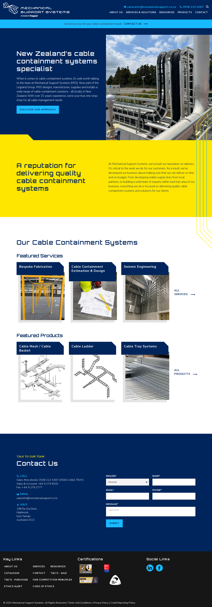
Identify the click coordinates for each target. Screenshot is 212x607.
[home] (36, 9)
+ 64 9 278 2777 (32, 487)
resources (166, 12)
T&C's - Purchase (16, 579)
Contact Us (133, 24)
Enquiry (111, 476)
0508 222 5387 (48, 480)
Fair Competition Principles (50, 579)
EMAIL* (110, 490)
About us (10, 566)
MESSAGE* (112, 504)
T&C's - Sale (59, 573)
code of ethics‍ (43, 586)
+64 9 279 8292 (48, 484)
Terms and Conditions (80, 602)
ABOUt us (116, 12)
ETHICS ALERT (13, 586)
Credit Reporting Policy (122, 602)
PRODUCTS (185, 12)
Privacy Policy (101, 602)
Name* (156, 476)
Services (39, 566)
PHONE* (157, 490)
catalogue (11, 573)
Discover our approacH (38, 109)
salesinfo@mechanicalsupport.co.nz (37, 498)
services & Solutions (141, 12)
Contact (201, 12)
